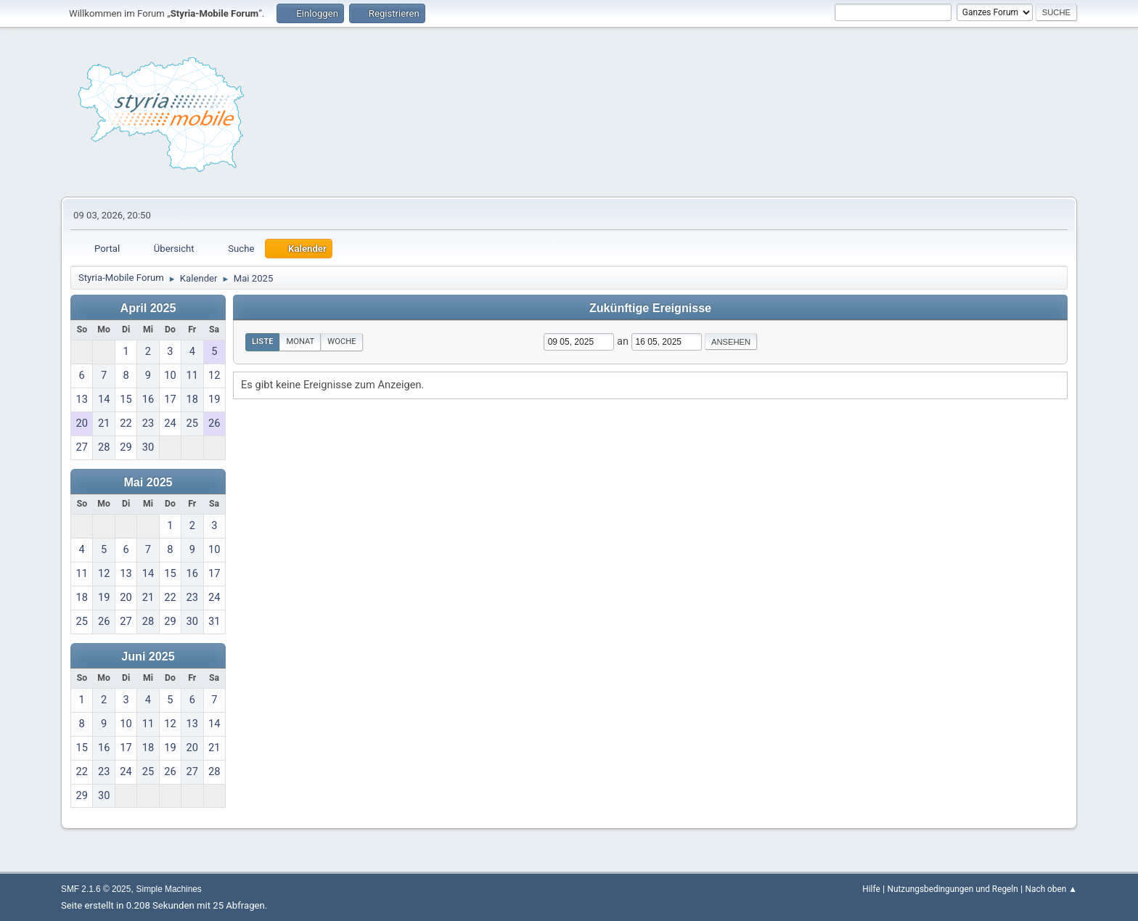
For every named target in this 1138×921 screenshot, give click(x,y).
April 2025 (148, 307)
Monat (300, 341)
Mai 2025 (147, 481)
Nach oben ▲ (1051, 889)
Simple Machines (169, 889)
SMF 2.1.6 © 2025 (96, 889)
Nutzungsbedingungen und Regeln (952, 889)
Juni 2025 (147, 656)
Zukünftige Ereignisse (650, 307)
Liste (262, 341)
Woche (341, 341)
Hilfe (871, 889)
